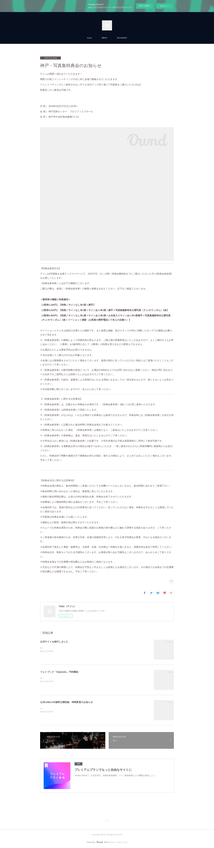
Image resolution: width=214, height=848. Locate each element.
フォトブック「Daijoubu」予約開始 (59, 672)
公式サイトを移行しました (54, 641)
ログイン (164, 6)
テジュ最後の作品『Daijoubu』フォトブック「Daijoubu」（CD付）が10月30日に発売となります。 (85, 678)
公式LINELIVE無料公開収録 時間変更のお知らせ (66, 702)
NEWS (104, 38)
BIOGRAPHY (122, 38)
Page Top (107, 821)
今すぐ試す (144, 6)
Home (89, 38)
